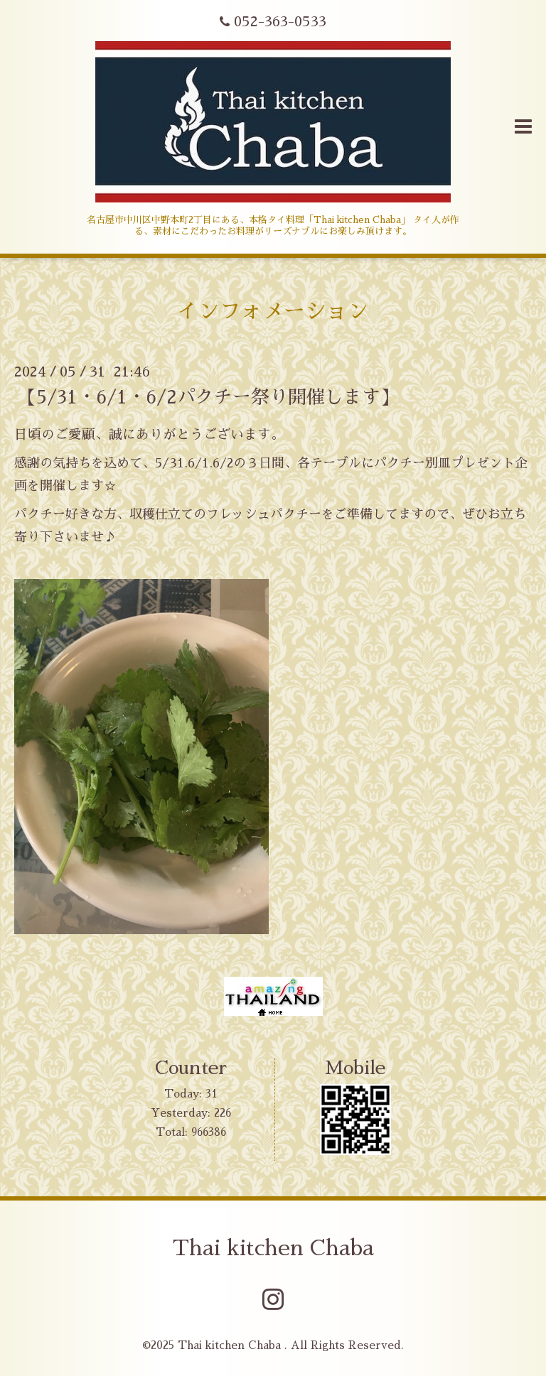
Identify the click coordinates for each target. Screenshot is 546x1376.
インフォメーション (273, 311)
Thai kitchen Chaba (273, 1248)
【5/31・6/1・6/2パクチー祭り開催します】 (208, 396)
